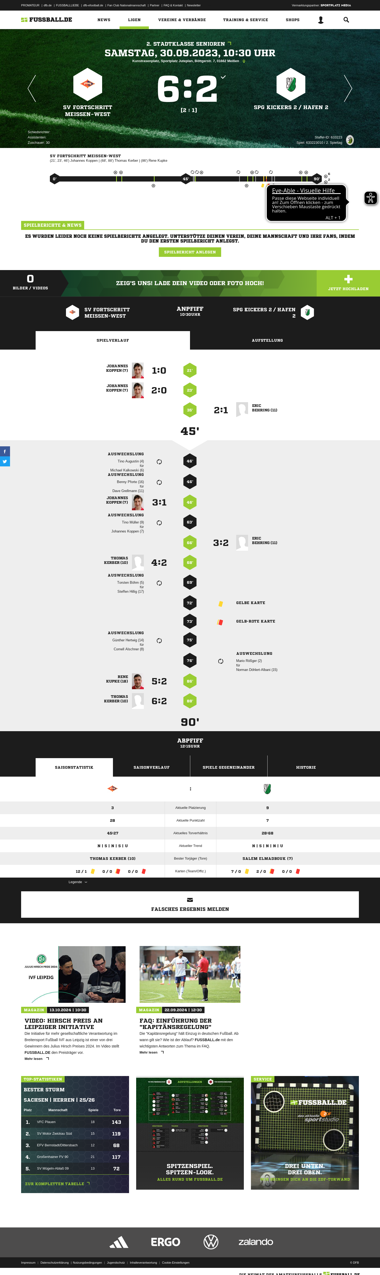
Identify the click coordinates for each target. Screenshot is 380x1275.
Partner (154, 5)
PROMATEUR (30, 5)
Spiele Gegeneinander (229, 767)
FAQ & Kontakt (173, 5)
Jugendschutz (116, 1262)
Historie (306, 767)
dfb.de (48, 5)
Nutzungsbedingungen (87, 1262)
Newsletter (194, 5)
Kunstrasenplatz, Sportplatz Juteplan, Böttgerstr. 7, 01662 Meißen (190, 61)
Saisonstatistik (74, 767)
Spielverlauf (113, 340)
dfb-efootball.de (93, 5)
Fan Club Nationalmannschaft (126, 5)
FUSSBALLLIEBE (67, 5)
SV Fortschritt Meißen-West (87, 111)
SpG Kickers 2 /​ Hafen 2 (291, 107)
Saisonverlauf (152, 767)
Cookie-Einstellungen (175, 1262)
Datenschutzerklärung (54, 1262)
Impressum (28, 1262)
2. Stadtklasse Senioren (190, 44)
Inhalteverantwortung (143, 1262)
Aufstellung (267, 340)
